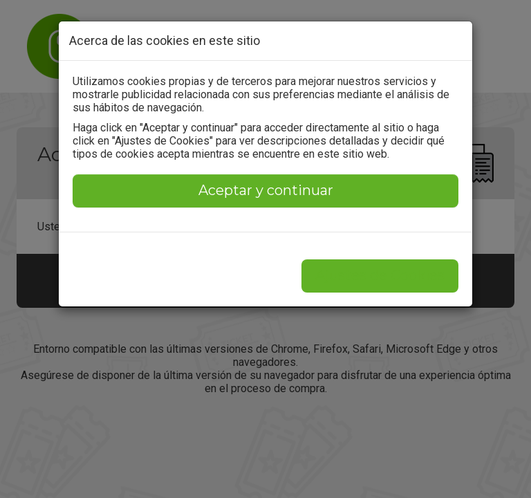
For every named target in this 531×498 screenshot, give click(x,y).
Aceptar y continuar (265, 190)
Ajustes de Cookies (380, 275)
